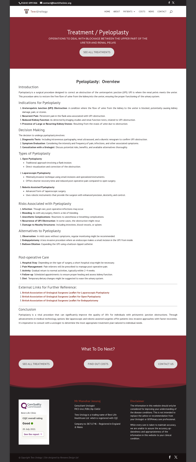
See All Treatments (96, 52)
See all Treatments (36, 364)
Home (107, 11)
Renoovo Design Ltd (69, 457)
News (151, 11)
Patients (127, 11)
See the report (31, 434)
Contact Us (165, 364)
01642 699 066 (29, 3)
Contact (161, 11)
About (116, 11)
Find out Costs (98, 364)
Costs (142, 11)
